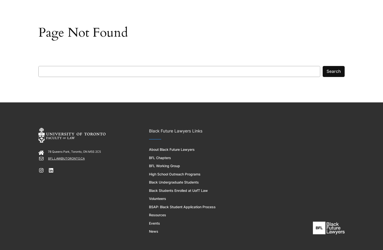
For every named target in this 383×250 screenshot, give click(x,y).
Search (334, 71)
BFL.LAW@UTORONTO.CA (66, 158)
